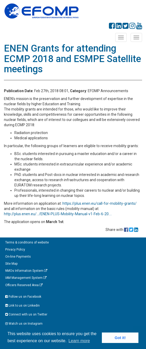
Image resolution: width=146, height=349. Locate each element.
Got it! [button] (120, 338)
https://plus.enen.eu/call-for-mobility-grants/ (99, 203)
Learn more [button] (79, 341)
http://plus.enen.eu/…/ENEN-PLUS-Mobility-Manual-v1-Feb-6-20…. (58, 214)
